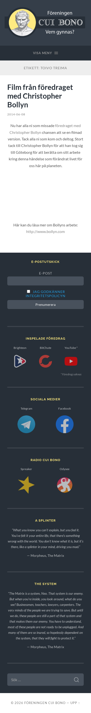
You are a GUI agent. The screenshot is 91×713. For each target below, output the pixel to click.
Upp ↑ (75, 703)
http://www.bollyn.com (45, 231)
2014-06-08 (16, 114)
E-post (45, 273)
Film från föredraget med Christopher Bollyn (40, 96)
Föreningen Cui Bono (45, 703)
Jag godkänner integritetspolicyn (46, 294)
